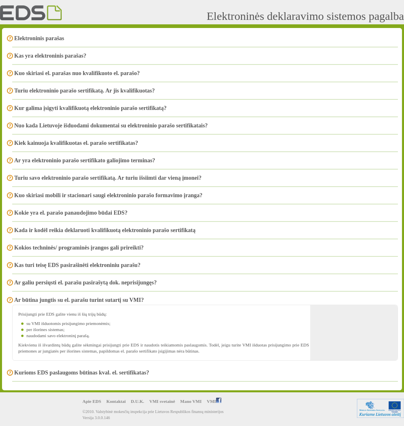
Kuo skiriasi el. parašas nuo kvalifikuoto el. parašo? (77, 73)
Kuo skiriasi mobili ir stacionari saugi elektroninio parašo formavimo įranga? (108, 195)
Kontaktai (116, 401)
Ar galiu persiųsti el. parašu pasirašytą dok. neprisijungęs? (85, 283)
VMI (214, 401)
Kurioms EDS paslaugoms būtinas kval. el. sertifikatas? (81, 373)
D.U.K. (137, 401)
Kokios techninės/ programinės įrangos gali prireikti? (79, 248)
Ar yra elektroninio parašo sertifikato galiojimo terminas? (84, 160)
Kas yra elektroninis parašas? (50, 56)
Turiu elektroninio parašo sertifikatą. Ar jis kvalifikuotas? (84, 91)
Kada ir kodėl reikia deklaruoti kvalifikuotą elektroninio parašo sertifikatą (104, 230)
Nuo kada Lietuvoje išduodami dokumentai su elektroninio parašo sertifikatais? (111, 126)
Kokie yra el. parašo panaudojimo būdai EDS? (70, 213)
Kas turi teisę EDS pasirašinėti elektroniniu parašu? (77, 265)
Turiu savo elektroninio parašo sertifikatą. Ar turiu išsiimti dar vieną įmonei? (107, 178)
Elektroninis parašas (39, 38)
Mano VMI (191, 401)
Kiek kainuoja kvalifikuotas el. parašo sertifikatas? (76, 143)
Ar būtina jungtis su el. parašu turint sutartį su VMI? (79, 300)
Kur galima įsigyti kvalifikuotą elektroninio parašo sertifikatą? (90, 108)
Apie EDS (91, 401)
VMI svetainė (162, 401)
